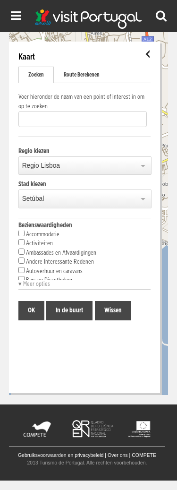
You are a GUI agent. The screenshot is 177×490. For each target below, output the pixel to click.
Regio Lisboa (41, 165)
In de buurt (69, 310)
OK (31, 310)
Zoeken (36, 74)
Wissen (113, 310)
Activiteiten (35, 243)
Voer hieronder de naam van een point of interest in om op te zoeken (81, 102)
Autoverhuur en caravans (50, 271)
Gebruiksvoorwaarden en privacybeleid (61, 455)
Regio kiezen (34, 151)
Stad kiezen (32, 184)
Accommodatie (38, 234)
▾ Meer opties (34, 284)
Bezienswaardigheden (45, 225)
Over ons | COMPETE (132, 455)
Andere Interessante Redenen (56, 261)
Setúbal (33, 198)
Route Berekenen (82, 74)
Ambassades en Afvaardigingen (57, 252)
